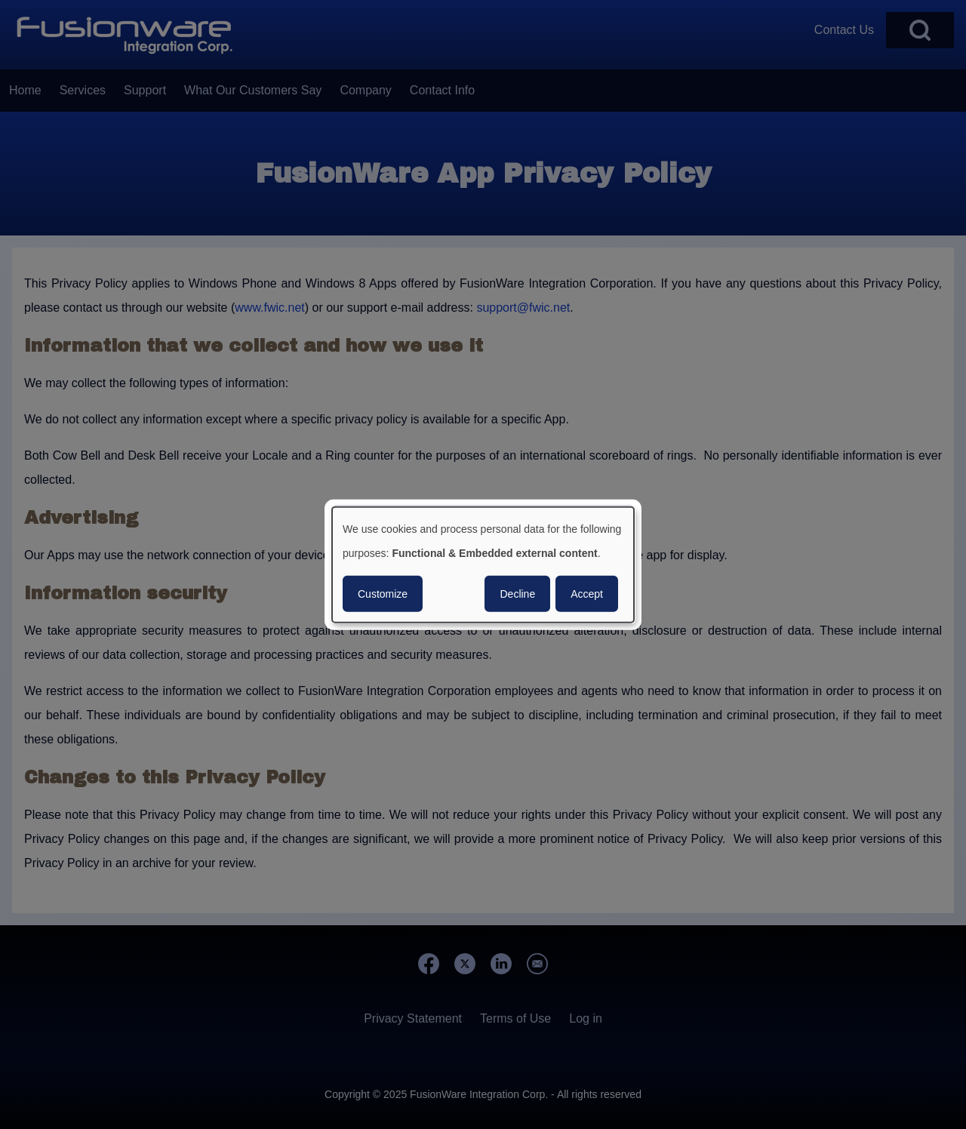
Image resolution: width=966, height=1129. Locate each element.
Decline (517, 593)
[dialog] (483, 565)
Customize (383, 593)
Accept (587, 593)
